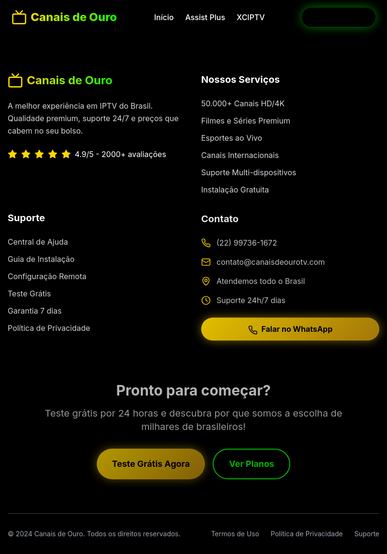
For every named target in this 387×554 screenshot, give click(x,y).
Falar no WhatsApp (290, 331)
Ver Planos (251, 465)
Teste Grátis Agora (151, 465)
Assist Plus (205, 17)
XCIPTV (251, 17)
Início (164, 17)
